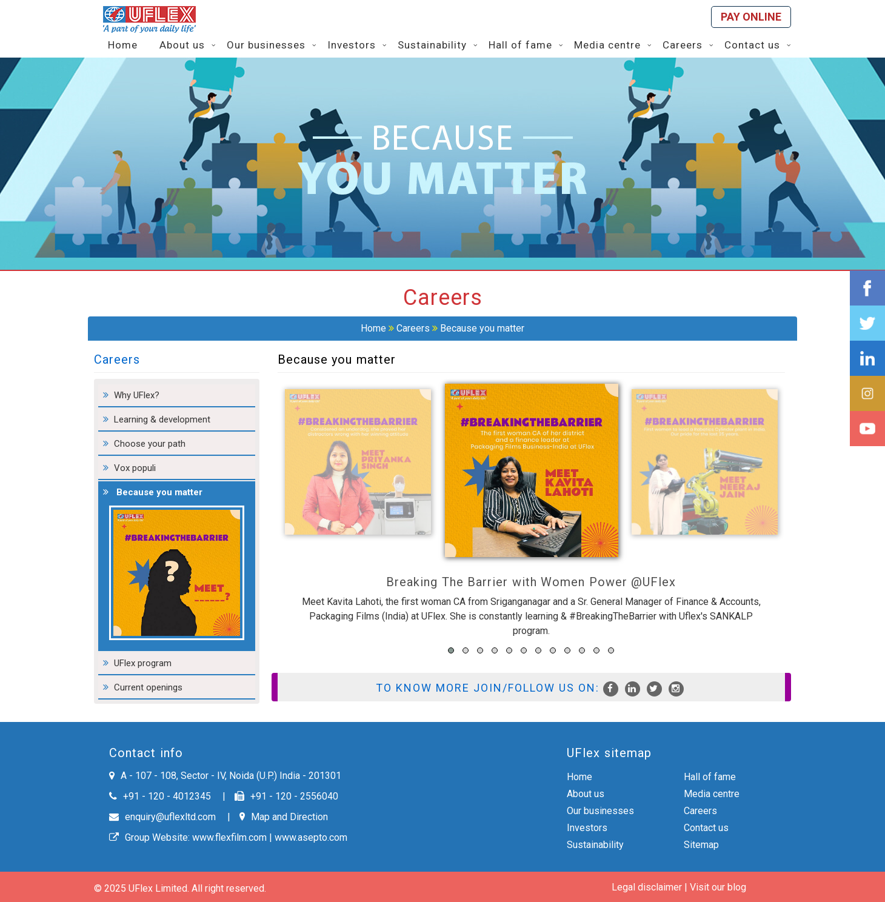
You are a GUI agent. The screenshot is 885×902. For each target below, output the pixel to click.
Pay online (751, 16)
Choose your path (149, 443)
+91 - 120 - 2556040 (286, 796)
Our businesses (600, 811)
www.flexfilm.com (229, 837)
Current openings (148, 687)
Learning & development (162, 419)
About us (585, 794)
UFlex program (143, 663)
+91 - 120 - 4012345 (160, 796)
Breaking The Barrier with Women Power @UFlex (531, 582)
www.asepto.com (311, 837)
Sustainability (595, 844)
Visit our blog (718, 887)
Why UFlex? (136, 395)
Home (373, 328)
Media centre (712, 794)
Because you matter (482, 328)
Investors (587, 828)
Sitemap (701, 844)
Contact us (706, 828)
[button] (451, 650)
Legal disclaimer (647, 887)
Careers (413, 328)
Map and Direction (283, 817)
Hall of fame (710, 777)
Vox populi (135, 468)
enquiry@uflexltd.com (162, 817)
